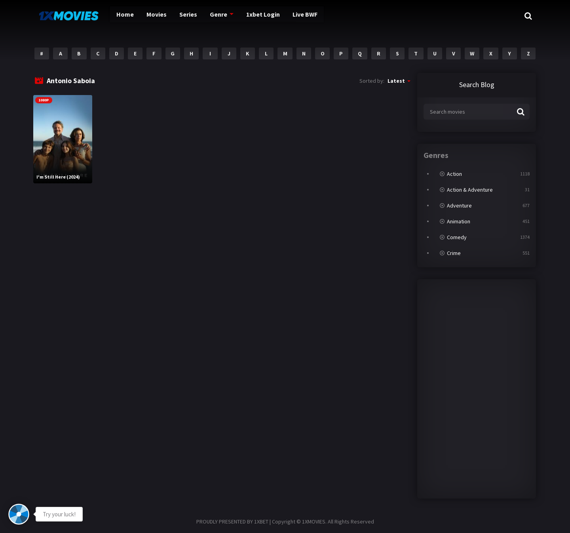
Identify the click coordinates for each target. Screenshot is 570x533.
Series (181, 15)
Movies (148, 15)
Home (116, 15)
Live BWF (303, 15)
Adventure (459, 205)
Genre (213, 15)
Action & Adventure (470, 189)
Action (454, 173)
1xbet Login (259, 15)
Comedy (457, 237)
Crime (454, 253)
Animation (458, 221)
